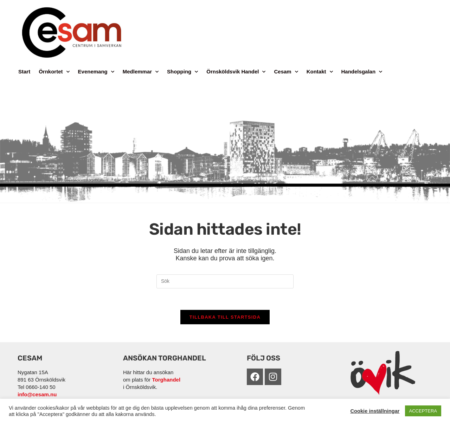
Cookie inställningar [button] (374, 411)
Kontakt (320, 71)
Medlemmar (141, 71)
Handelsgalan (361, 71)
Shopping (182, 71)
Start (24, 71)
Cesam (286, 71)
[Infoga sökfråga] (225, 281)
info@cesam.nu (37, 394)
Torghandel (166, 380)
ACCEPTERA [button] (423, 411)
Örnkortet (54, 71)
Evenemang (96, 71)
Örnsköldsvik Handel (235, 71)
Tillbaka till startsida (225, 317)
